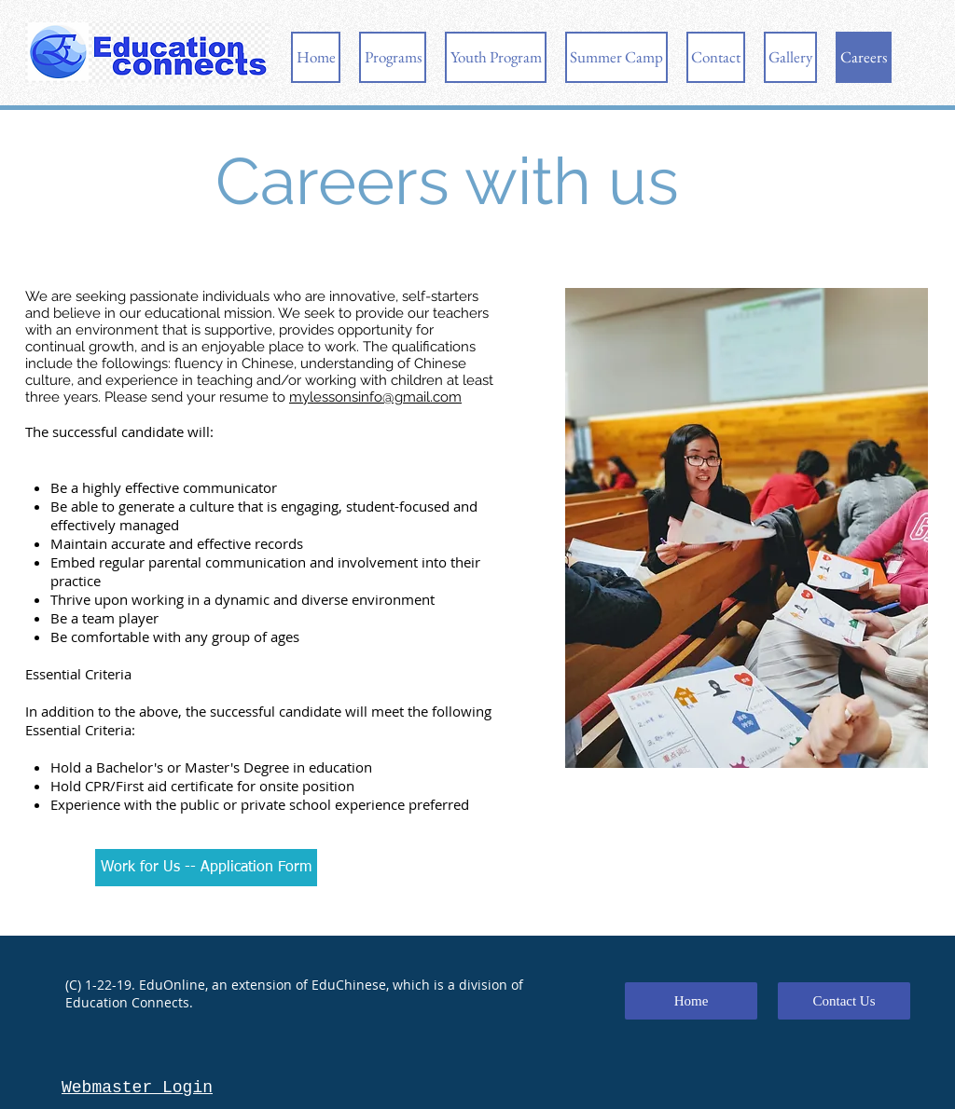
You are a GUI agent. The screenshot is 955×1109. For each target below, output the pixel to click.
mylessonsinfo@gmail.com (375, 397)
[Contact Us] (844, 1001)
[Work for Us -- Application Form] (206, 867)
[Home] (691, 1001)
